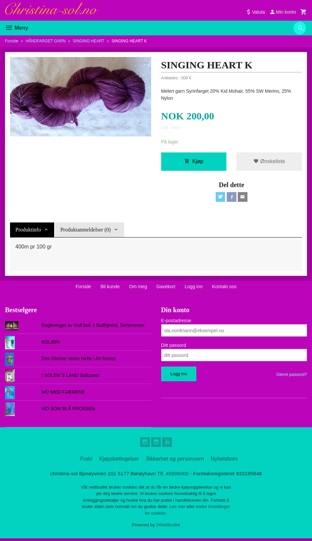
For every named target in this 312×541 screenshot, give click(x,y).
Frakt (86, 461)
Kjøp (193, 161)
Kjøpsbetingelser (119, 461)
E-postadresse (176, 322)
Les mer (178, 509)
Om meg (138, 288)
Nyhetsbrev (224, 461)
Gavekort (166, 288)
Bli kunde (110, 288)
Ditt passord (173, 346)
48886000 (178, 476)
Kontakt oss (224, 288)
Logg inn (194, 288)
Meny (16, 28)
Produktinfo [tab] (28, 231)
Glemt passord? (291, 375)
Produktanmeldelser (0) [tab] (85, 231)
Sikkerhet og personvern (175, 461)
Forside (11, 41)
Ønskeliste (269, 161)
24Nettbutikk (168, 527)
